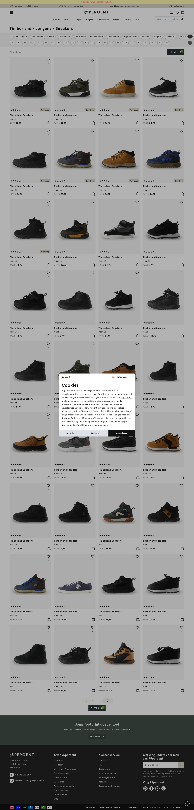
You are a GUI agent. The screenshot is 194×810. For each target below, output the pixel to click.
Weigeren (95, 433)
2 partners (126, 397)
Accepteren (122, 433)
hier (102, 418)
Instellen (70, 433)
